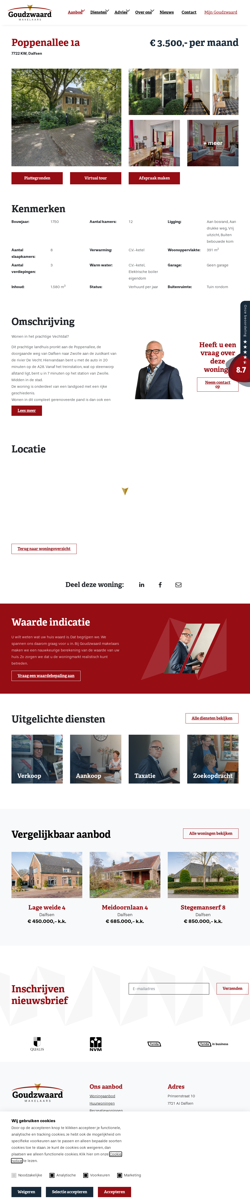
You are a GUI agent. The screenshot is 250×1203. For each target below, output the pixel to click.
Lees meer (27, 410)
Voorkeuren (96, 1175)
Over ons (143, 12)
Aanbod (75, 12)
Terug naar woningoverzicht (44, 548)
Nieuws (167, 12)
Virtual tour (95, 178)
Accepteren (114, 1191)
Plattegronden (37, 178)
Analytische (63, 1175)
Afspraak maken (154, 178)
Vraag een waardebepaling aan (46, 675)
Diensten (98, 12)
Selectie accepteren (69, 1191)
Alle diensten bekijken (212, 718)
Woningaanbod (102, 1096)
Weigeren (26, 1191)
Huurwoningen (102, 1103)
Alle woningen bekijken (210, 833)
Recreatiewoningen (106, 1111)
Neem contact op (217, 384)
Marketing (129, 1175)
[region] (125, 495)
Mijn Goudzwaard (220, 12)
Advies (121, 12)
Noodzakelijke (26, 1175)
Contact (189, 12)
